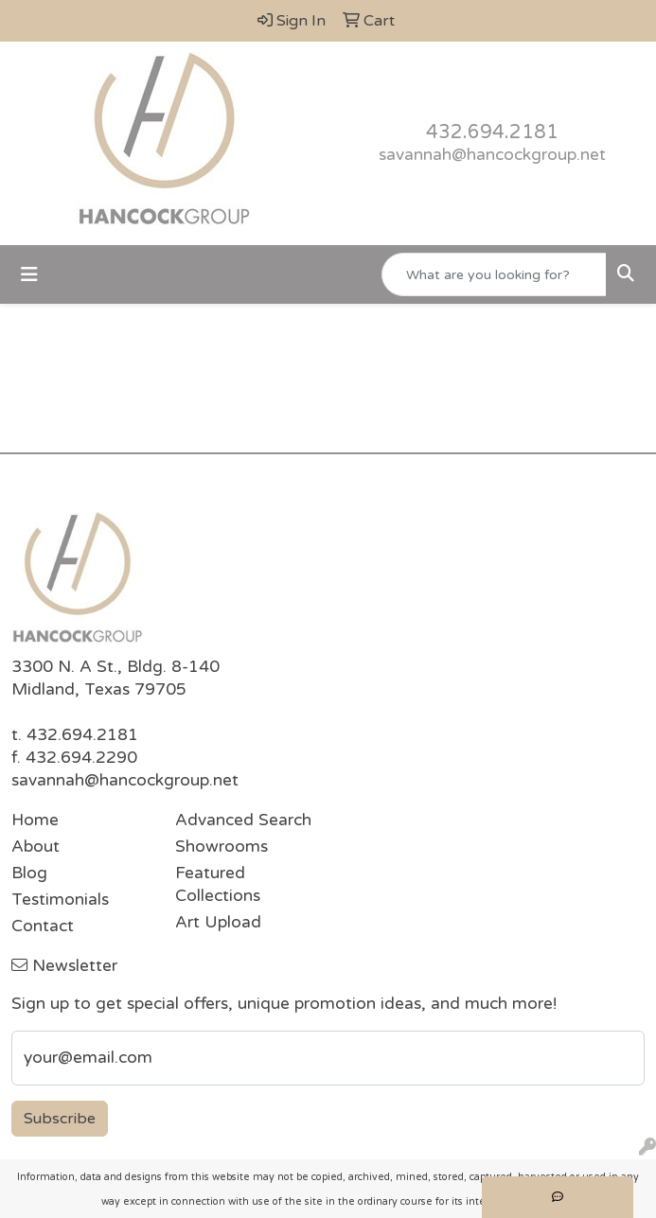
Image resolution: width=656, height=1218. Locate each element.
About (35, 846)
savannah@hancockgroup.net (492, 155)
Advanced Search (243, 820)
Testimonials (60, 899)
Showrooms (221, 846)
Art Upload (218, 922)
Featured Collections (217, 884)
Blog (29, 873)
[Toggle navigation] (29, 275)
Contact (42, 926)
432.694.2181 (492, 132)
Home (35, 820)
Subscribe (60, 1118)
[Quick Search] (494, 274)
